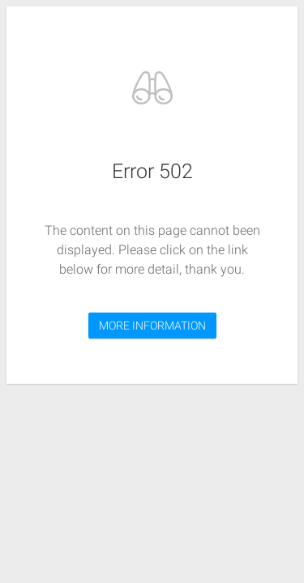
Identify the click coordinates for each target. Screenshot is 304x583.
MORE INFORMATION (152, 325)
